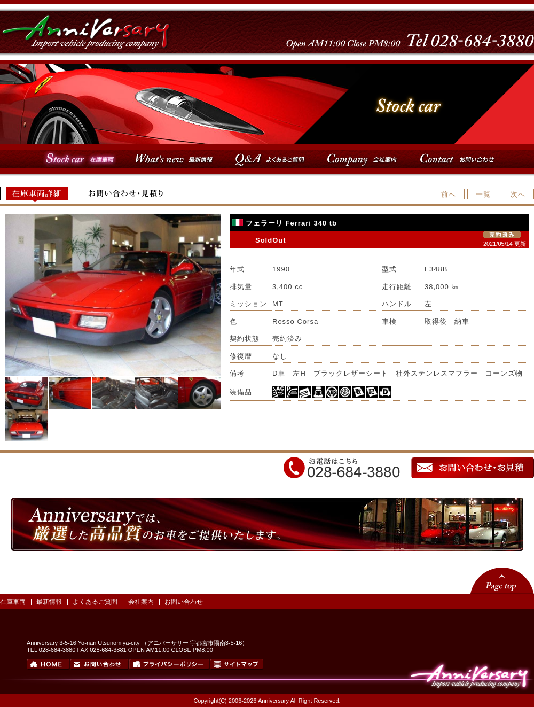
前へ (448, 194)
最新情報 (49, 601)
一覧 (483, 194)
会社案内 (141, 601)
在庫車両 (13, 601)
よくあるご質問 (95, 601)
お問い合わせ (183, 601)
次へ (518, 194)
